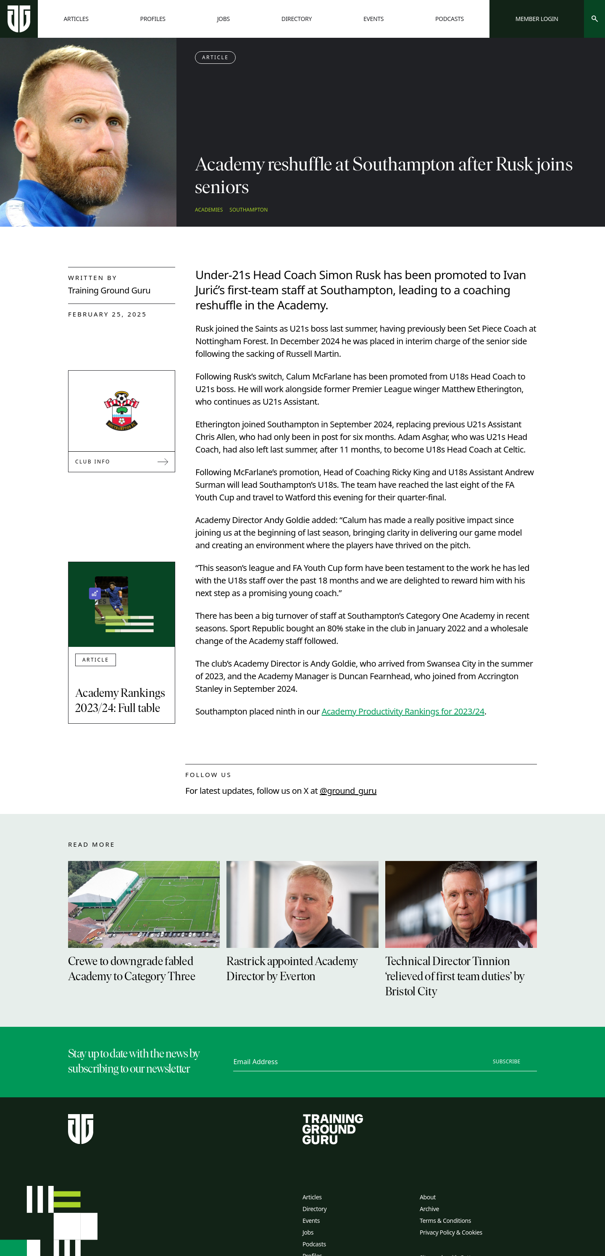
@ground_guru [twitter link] (348, 790)
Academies (209, 210)
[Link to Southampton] (122, 411)
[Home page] (19, 18)
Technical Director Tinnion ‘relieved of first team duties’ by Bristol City (455, 977)
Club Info (121, 461)
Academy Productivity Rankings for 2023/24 (402, 711)
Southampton (248, 210)
